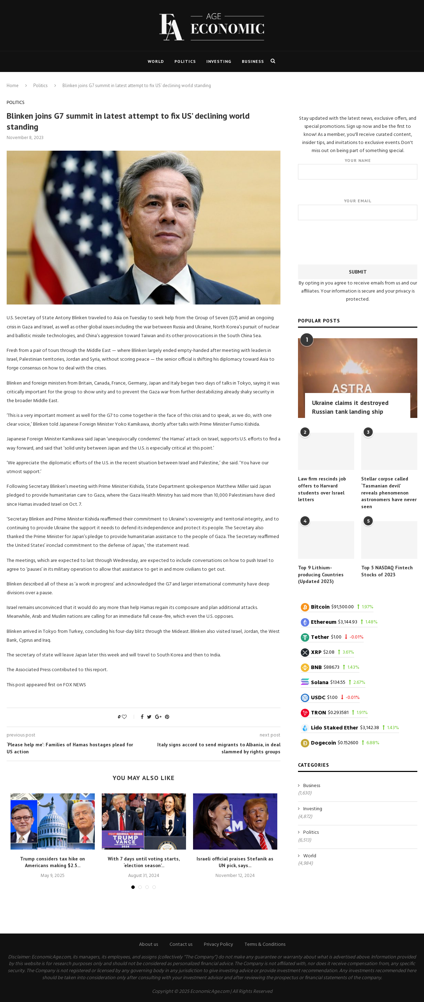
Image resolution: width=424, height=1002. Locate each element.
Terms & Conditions (265, 945)
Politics (185, 61)
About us (148, 945)
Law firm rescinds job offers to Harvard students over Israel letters (322, 488)
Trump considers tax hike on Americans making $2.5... (52, 862)
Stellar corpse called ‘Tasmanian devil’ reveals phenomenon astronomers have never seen (389, 492)
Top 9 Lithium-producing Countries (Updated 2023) (321, 574)
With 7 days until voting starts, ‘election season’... (144, 862)
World (156, 61)
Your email (357, 209)
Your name (357, 168)
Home (13, 86)
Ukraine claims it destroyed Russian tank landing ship (350, 406)
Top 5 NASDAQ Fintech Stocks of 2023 (387, 570)
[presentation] (357, 240)
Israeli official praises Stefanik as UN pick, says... (235, 862)
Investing (218, 61)
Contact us (181, 945)
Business (253, 61)
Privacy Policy (218, 945)
